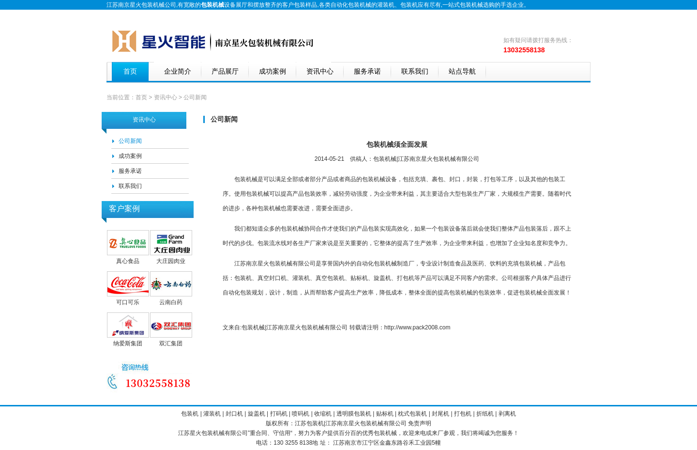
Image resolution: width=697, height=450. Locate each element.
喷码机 (300, 413)
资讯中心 (319, 71)
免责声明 (419, 423)
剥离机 (507, 413)
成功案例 (272, 71)
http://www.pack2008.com (417, 327)
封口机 (234, 413)
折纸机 (485, 413)
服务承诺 (367, 71)
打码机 (279, 413)
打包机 (462, 413)
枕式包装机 (412, 413)
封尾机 (440, 413)
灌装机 (385, 4)
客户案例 (124, 208)
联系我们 (414, 71)
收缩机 (323, 413)
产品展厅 (225, 71)
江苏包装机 (309, 423)
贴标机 (385, 413)
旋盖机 (256, 413)
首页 (130, 71)
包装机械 (257, 193)
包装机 (409, 4)
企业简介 (177, 71)
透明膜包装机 (353, 413)
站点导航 (462, 71)
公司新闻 (130, 141)
